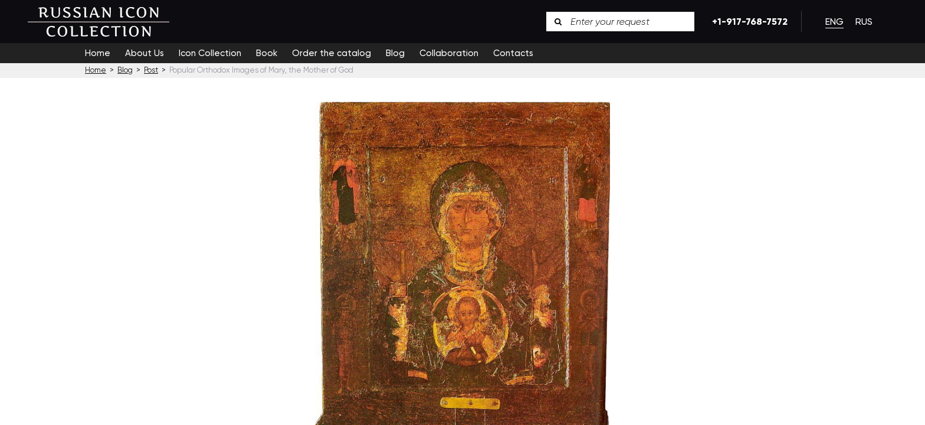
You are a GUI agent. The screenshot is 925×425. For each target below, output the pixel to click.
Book (266, 53)
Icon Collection (210, 53)
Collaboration (448, 53)
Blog (395, 53)
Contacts (513, 53)
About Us (144, 53)
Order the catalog (331, 53)
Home (97, 53)
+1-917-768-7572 (747, 21)
